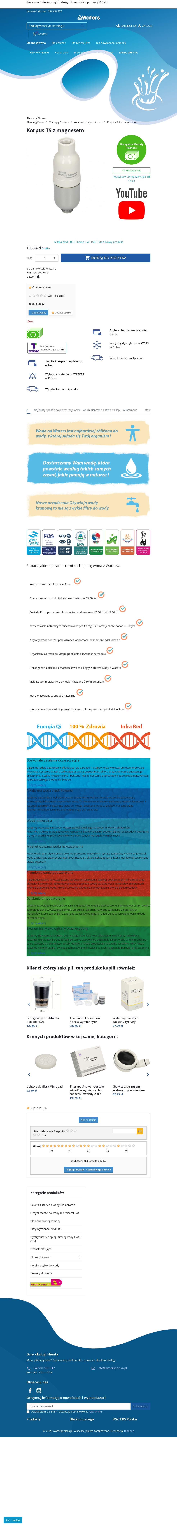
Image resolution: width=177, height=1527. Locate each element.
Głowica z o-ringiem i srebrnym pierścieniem (129, 1088)
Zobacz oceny (36, 303)
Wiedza (117, 1490)
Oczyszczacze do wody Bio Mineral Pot (54, 1213)
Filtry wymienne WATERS (45, 1229)
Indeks (80, 241)
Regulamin (76, 1496)
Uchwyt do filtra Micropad (45, 1086)
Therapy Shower (40, 1257)
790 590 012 (54, 11)
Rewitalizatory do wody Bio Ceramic (52, 1205)
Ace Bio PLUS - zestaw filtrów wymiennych (85, 1020)
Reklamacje (77, 1501)
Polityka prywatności (82, 1507)
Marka (58, 241)
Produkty (118, 1496)
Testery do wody (41, 1273)
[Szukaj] (57, 25)
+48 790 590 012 (41, 1368)
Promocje (33, 1485)
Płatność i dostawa (81, 1485)
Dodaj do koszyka (105, 258)
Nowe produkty (36, 1490)
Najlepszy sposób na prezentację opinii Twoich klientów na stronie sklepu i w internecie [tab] (85, 410)
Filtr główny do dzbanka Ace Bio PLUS (43, 1020)
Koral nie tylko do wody (44, 1265)
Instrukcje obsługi (81, 1512)
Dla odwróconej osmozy (45, 1221)
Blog (115, 1501)
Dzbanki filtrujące (41, 1249)
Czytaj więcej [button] (37, 785)
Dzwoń (33, 276)
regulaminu (95, 1411)
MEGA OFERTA (40, 1284)
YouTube (38, 1390)
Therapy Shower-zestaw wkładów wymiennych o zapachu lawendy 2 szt (87, 1090)
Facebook (30, 1390)
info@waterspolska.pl (109, 1368)
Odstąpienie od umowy (84, 1490)
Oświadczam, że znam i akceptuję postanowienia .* (67, 1411)
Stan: (101, 241)
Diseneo (129, 1520)
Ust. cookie (13, 1520)
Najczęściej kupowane (40, 1496)
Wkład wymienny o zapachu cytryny (126, 1020)
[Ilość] (46, 257)
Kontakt (117, 1507)
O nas (116, 1485)
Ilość (29, 258)
